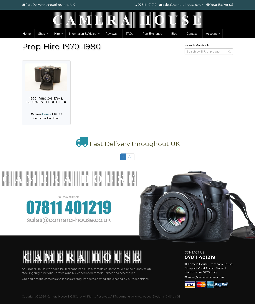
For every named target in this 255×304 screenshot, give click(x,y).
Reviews (111, 33)
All (130, 156)
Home (27, 33)
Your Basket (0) (221, 4)
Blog (174, 33)
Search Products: (197, 45)
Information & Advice (82, 33)
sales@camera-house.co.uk (183, 4)
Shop (41, 33)
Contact (192, 33)
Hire (57, 33)
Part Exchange (152, 33)
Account (211, 33)
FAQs (129, 33)
